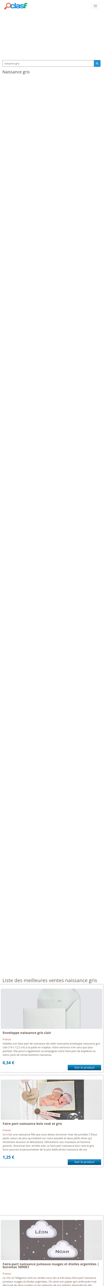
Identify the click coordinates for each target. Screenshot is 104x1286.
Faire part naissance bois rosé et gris (32, 1123)
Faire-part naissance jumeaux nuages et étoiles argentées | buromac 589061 (51, 1265)
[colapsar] (95, 6)
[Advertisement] (52, 35)
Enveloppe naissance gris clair (27, 1033)
